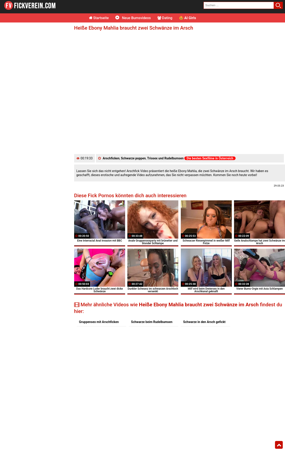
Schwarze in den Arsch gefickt (204, 322)
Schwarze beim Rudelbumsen (152, 322)
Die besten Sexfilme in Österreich (210, 158)
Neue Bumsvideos (133, 18)
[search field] (239, 5)
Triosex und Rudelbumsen (165, 158)
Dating (164, 18)
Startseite (99, 18)
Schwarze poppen (133, 158)
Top (279, 445)
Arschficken (111, 158)
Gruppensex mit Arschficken (99, 322)
